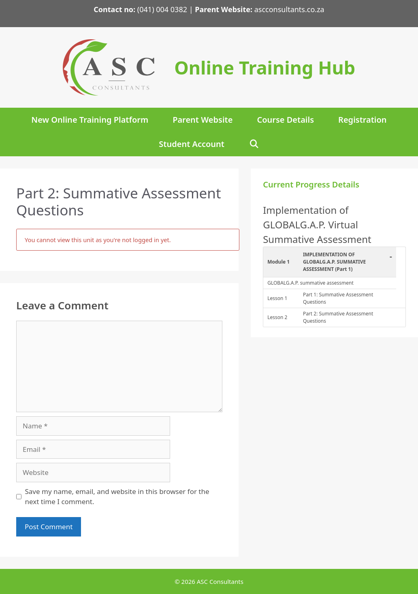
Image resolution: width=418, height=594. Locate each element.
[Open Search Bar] (254, 144)
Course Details (285, 119)
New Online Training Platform (89, 119)
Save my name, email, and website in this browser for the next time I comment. (117, 497)
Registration (362, 119)
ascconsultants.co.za (288, 9)
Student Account (191, 143)
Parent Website (202, 119)
